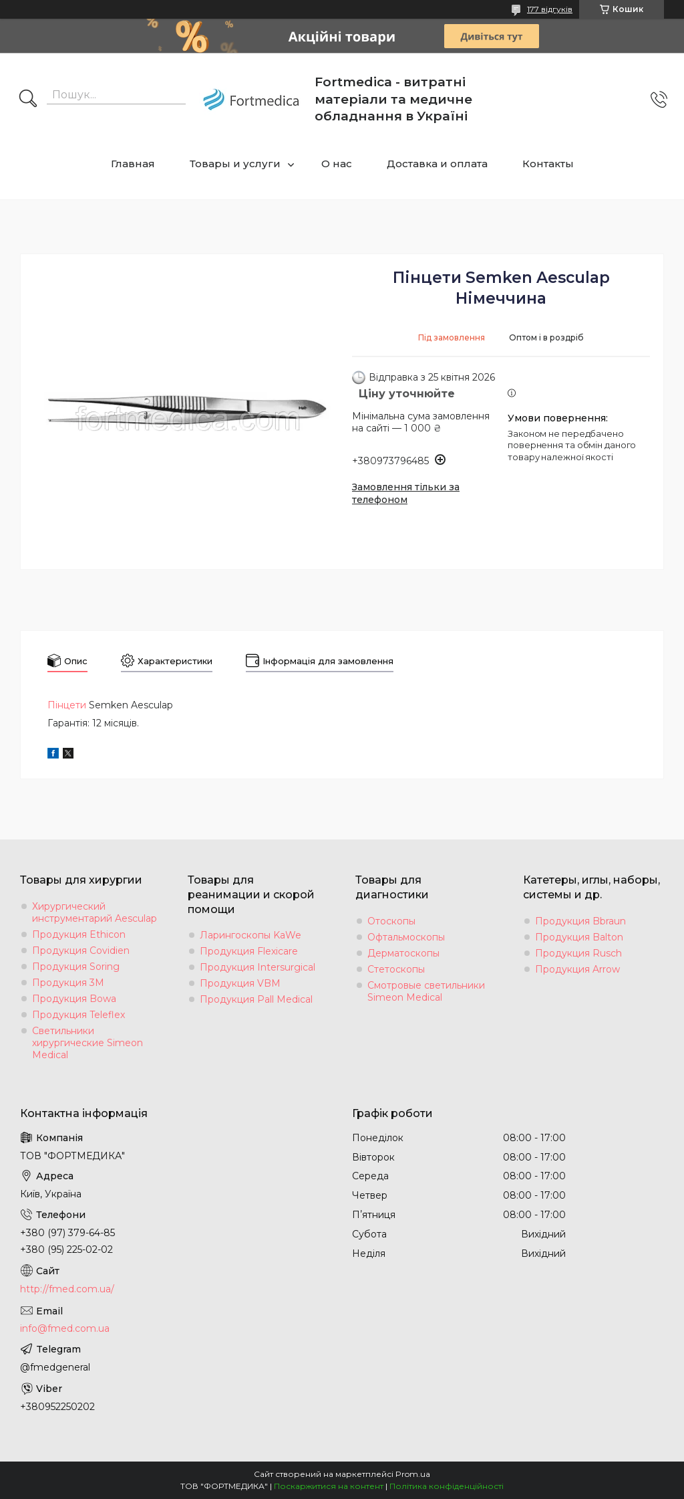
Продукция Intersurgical (257, 967)
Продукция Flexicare (249, 951)
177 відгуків (549, 9)
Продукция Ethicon (79, 934)
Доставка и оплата (437, 163)
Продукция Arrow (577, 969)
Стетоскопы (396, 969)
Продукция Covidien (81, 950)
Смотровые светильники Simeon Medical (426, 991)
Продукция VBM (240, 983)
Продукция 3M (68, 983)
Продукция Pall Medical (256, 999)
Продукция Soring (76, 967)
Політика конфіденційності (446, 1486)
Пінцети (66, 705)
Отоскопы (391, 921)
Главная (133, 163)
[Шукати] (28, 99)
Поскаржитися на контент (328, 1486)
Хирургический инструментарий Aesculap (94, 912)
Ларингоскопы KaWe (250, 935)
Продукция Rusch (578, 953)
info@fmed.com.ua (65, 1328)
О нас (336, 163)
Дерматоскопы (403, 953)
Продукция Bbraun (580, 921)
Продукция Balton (579, 937)
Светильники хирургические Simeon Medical (87, 1043)
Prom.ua (412, 1474)
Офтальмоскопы (406, 937)
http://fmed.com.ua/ (67, 1289)
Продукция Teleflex (78, 1015)
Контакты (548, 163)
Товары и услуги (235, 163)
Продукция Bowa (74, 999)
